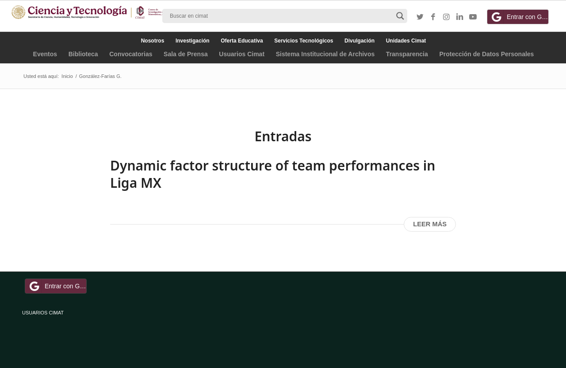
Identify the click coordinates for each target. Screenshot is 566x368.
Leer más (430, 224)
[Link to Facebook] (433, 17)
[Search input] (281, 16)
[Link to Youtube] (473, 17)
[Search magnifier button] (400, 16)
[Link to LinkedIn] (460, 17)
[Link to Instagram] (446, 17)
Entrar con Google (519, 17)
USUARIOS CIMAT (43, 312)
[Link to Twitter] (420, 17)
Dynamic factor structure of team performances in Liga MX (272, 174)
